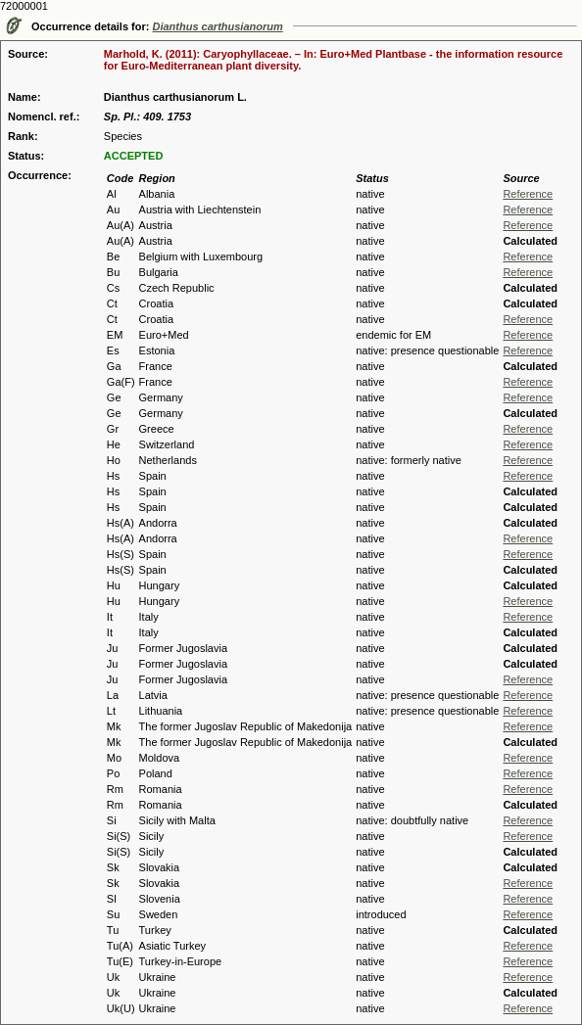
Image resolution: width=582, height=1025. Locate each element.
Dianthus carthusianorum (218, 26)
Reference (528, 194)
